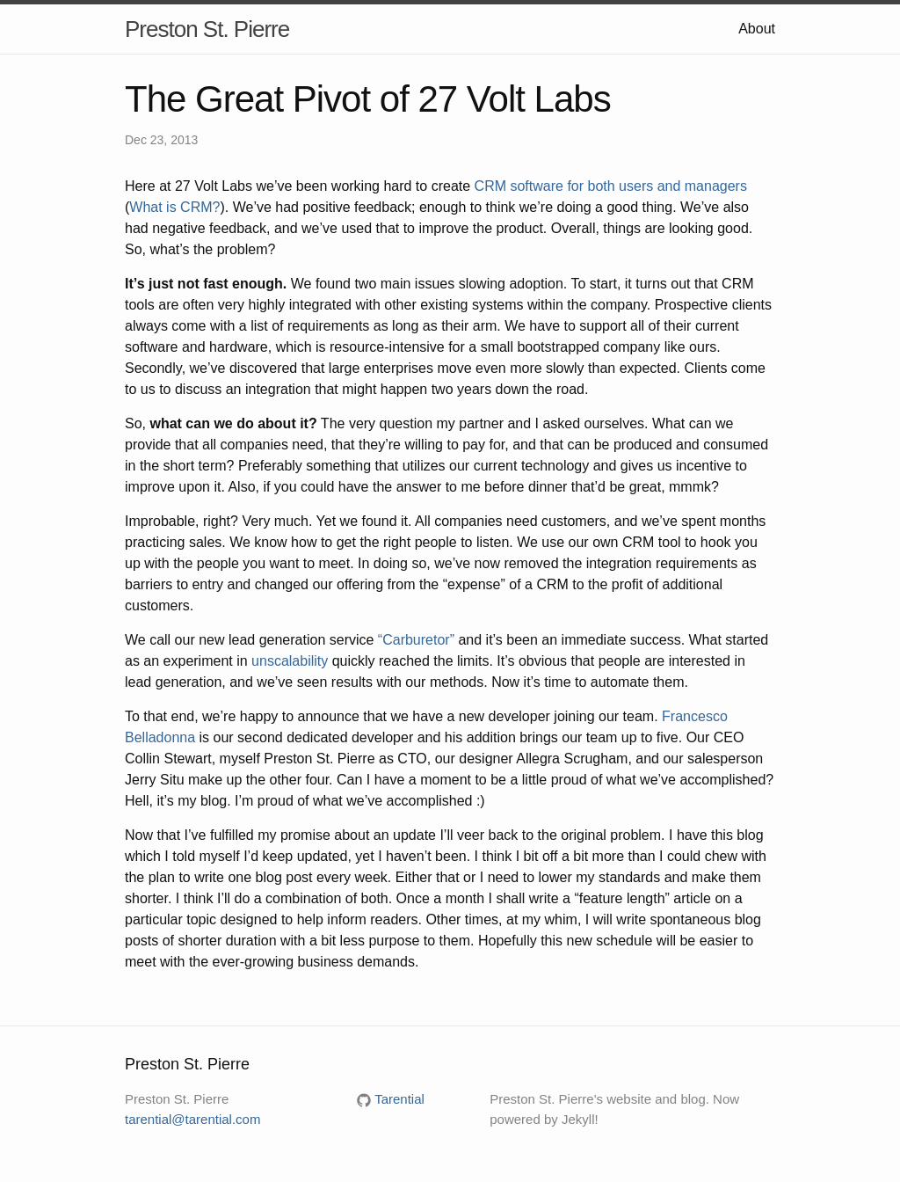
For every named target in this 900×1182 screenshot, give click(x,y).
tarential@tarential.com (192, 1119)
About (756, 28)
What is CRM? (174, 207)
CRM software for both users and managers (611, 186)
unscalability (289, 660)
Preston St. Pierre (207, 29)
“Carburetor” (416, 639)
